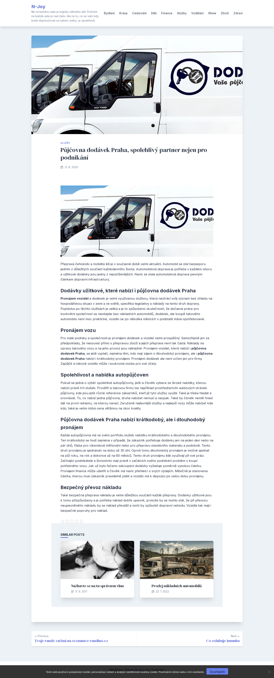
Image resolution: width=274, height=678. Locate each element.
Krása (123, 13)
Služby (182, 13)
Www (212, 13)
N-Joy (38, 6)
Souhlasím (217, 672)
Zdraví (238, 13)
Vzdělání (197, 13)
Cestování (139, 13)
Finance (166, 13)
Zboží (225, 13)
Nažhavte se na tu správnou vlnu (97, 585)
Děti (154, 13)
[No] (269, 672)
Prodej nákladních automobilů (177, 585)
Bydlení (109, 13)
